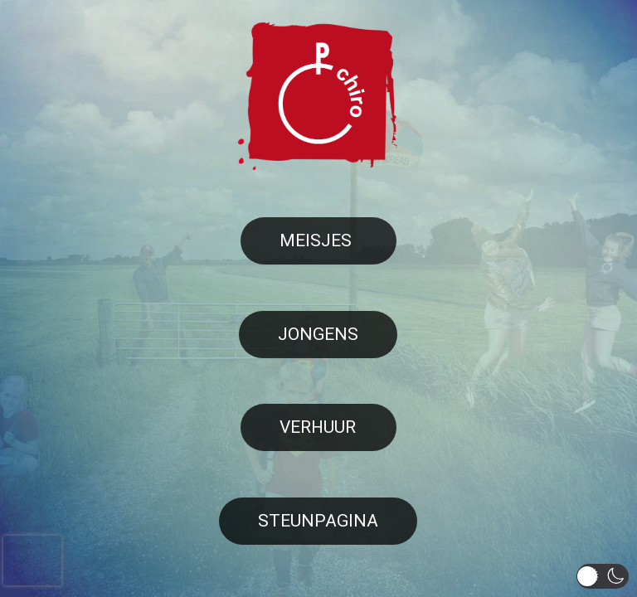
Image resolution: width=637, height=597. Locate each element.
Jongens (318, 334)
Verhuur (318, 427)
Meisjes (316, 240)
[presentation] (32, 560)
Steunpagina (318, 521)
